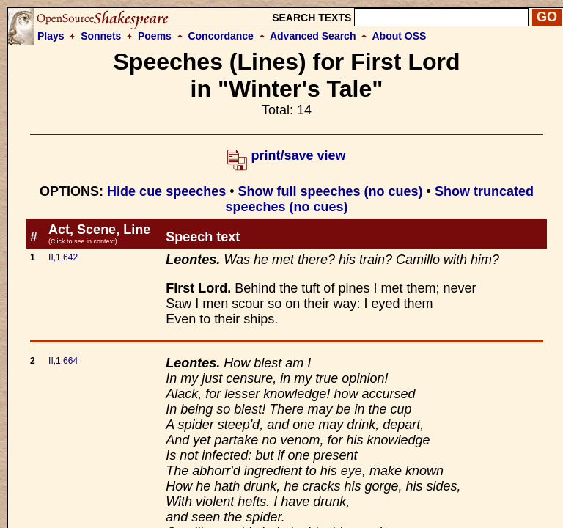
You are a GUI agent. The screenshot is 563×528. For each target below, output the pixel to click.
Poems (155, 36)
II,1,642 (63, 257)
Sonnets (101, 36)
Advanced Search (313, 36)
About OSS (399, 36)
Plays (51, 36)
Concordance (220, 36)
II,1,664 (63, 361)
